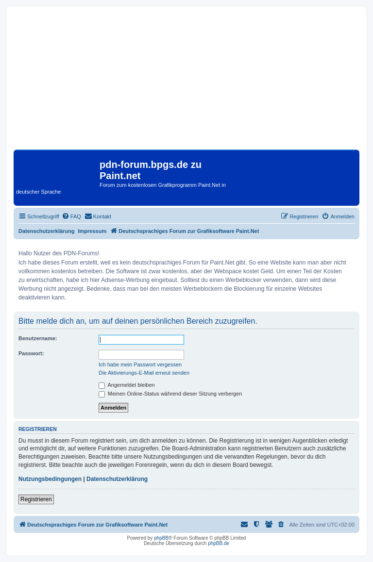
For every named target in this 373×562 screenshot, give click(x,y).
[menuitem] (71, 216)
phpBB (161, 538)
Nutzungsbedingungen (50, 479)
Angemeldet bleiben (127, 385)
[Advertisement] (186, 81)
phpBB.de (218, 543)
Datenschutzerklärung (46, 231)
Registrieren (36, 499)
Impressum (92, 231)
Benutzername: (37, 338)
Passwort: (31, 353)
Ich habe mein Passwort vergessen (140, 364)
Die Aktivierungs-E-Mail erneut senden (144, 373)
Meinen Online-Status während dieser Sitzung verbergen (170, 394)
